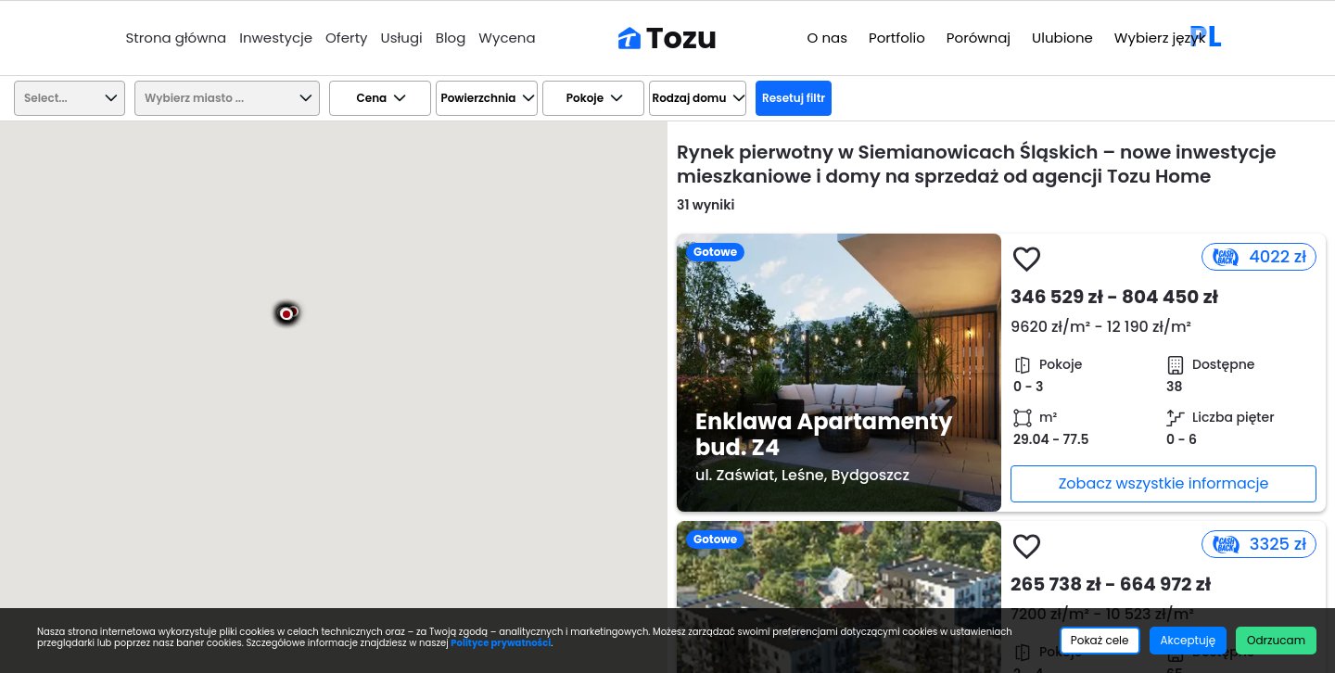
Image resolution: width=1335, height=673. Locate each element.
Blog (451, 37)
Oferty (346, 37)
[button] (293, 311)
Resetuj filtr (793, 98)
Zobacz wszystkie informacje (1164, 483)
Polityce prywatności (501, 643)
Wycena (506, 37)
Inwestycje (275, 37)
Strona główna (176, 37)
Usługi (402, 37)
